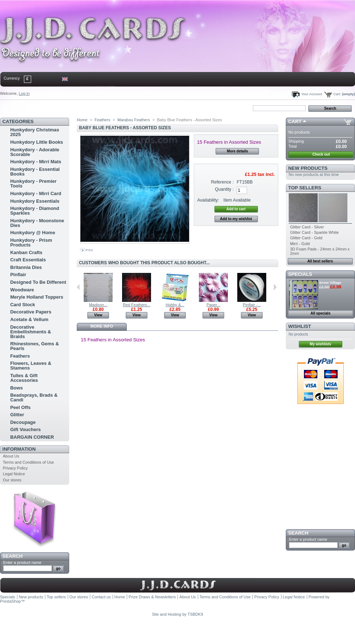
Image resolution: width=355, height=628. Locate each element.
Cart (295, 121)
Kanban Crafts (26, 252)
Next (275, 287)
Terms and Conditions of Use (28, 462)
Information (19, 449)
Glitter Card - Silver (307, 227)
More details (237, 151)
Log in (24, 93)
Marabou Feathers (133, 120)
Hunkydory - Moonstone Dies (37, 223)
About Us (11, 456)
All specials (320, 313)
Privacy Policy (15, 468)
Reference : (222, 182)
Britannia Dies (26, 267)
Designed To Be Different (38, 282)
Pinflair (18, 274)
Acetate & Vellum (29, 319)
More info (102, 326)
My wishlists (320, 344)
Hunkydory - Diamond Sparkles (34, 211)
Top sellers (304, 187)
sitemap (60, 108)
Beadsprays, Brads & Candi (34, 397)
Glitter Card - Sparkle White (314, 232)
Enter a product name (22, 562)
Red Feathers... (136, 305)
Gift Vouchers (25, 429)
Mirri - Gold (300, 243)
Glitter (17, 414)
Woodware (22, 289)
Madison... (98, 305)
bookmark (84, 108)
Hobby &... (175, 305)
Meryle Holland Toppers (36, 297)
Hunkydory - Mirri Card (35, 193)
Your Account (311, 94)
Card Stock (22, 304)
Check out (321, 154)
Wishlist (299, 326)
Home (12, 108)
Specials (300, 274)
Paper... (213, 305)
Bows (16, 388)
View (98, 315)
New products (307, 168)
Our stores (12, 480)
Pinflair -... (252, 305)
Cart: (337, 94)
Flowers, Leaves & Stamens (30, 366)
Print (89, 250)
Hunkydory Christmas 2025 (34, 132)
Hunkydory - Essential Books (35, 172)
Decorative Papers (30, 312)
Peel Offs (20, 407)
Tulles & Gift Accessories (24, 378)
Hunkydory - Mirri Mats (35, 161)
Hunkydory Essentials (34, 201)
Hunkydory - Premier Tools (33, 183)
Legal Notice (14, 474)
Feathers (20, 356)
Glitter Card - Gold (306, 238)
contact (36, 108)
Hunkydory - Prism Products (31, 242)
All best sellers (320, 261)
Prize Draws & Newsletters (152, 597)
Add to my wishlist (236, 219)
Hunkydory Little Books (36, 142)
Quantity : (224, 189)
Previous (78, 287)
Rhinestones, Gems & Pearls (34, 346)
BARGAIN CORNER (32, 437)
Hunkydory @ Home (32, 232)
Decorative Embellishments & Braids (30, 331)
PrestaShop (10, 601)
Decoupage (23, 422)
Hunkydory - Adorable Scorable (34, 152)
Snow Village (330, 283)
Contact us (101, 597)
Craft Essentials (28, 259)
